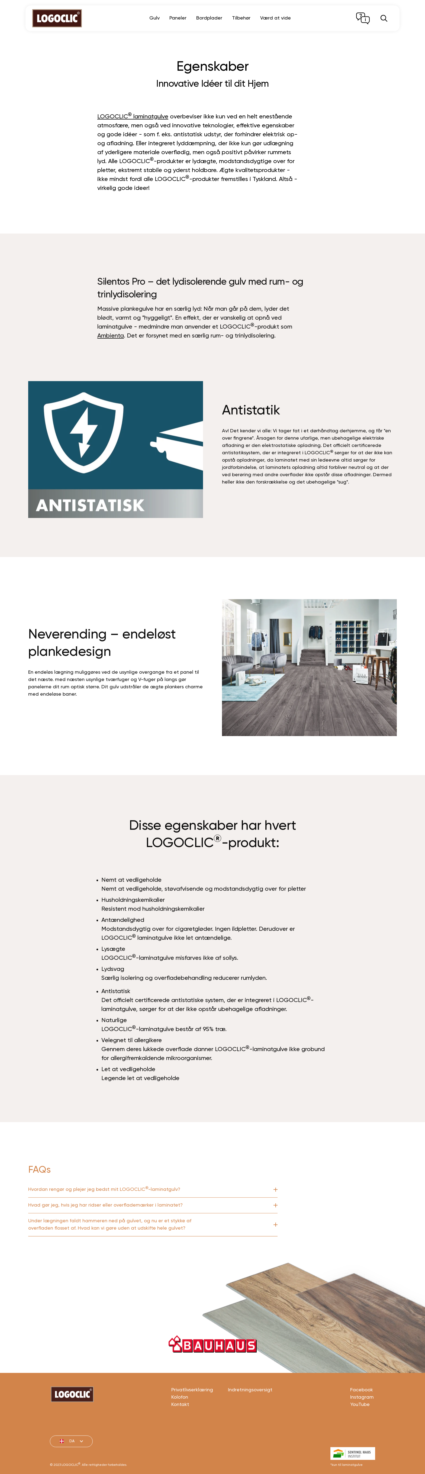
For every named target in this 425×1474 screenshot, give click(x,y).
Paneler (177, 18)
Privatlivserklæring (192, 1412)
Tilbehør (241, 18)
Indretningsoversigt (250, 1412)
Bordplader (209, 18)
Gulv (154, 18)
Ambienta (110, 358)
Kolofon (179, 1419)
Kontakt (180, 1427)
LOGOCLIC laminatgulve (132, 115)
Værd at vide (275, 18)
